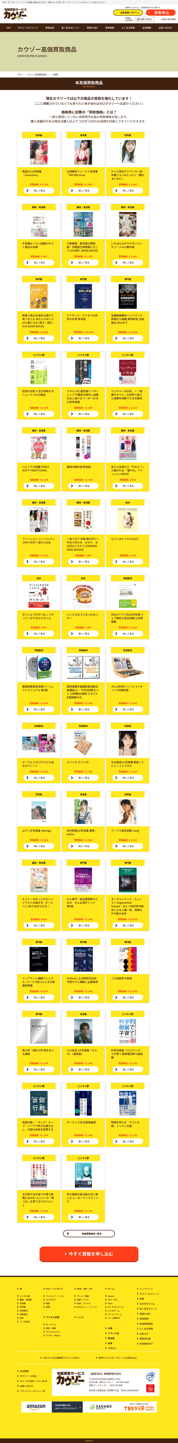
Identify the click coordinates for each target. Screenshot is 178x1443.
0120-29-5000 (116, 1385)
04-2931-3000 (122, 1382)
